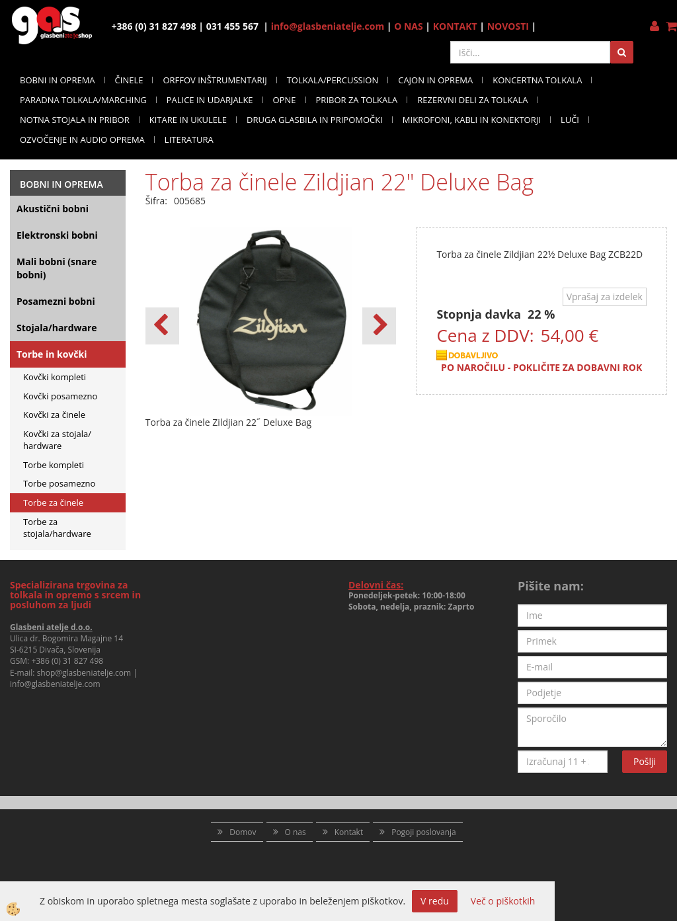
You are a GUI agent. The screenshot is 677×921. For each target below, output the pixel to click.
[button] (379, 325)
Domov (242, 832)
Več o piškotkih (503, 901)
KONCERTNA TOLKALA (537, 80)
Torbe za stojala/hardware (57, 528)
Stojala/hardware (57, 327)
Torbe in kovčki (52, 354)
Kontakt (349, 832)
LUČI (570, 120)
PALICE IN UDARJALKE (210, 100)
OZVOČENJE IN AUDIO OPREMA (82, 139)
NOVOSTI (508, 26)
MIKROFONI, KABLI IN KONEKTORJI (472, 120)
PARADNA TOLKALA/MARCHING (83, 100)
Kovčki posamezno (60, 396)
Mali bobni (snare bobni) (57, 268)
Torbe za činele (53, 502)
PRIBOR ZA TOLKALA (357, 100)
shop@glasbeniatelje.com (84, 672)
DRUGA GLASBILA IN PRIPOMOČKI (315, 120)
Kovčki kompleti (54, 377)
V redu (434, 901)
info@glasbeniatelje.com (328, 26)
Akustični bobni (53, 208)
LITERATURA (189, 139)
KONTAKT (455, 26)
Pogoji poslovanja (423, 832)
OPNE (284, 100)
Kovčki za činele (54, 414)
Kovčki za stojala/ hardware (57, 440)
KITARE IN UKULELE (188, 120)
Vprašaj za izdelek (605, 296)
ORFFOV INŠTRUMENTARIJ (214, 80)
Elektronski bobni (57, 235)
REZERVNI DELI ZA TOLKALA (472, 100)
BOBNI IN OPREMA (57, 80)
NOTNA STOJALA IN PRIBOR (75, 120)
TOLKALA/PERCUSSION (333, 80)
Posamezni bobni (56, 301)
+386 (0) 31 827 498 (67, 660)
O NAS (408, 26)
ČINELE (129, 80)
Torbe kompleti (53, 465)
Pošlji (644, 761)
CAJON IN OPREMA (435, 80)
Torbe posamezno (59, 483)
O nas (295, 832)
